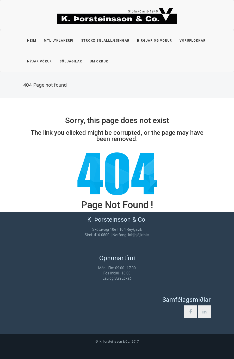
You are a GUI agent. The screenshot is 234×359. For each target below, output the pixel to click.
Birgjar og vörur (154, 40)
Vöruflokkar (193, 40)
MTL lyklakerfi (58, 40)
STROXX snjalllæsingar (105, 40)
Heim (31, 40)
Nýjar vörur (39, 61)
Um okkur (99, 61)
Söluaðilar (70, 61)
